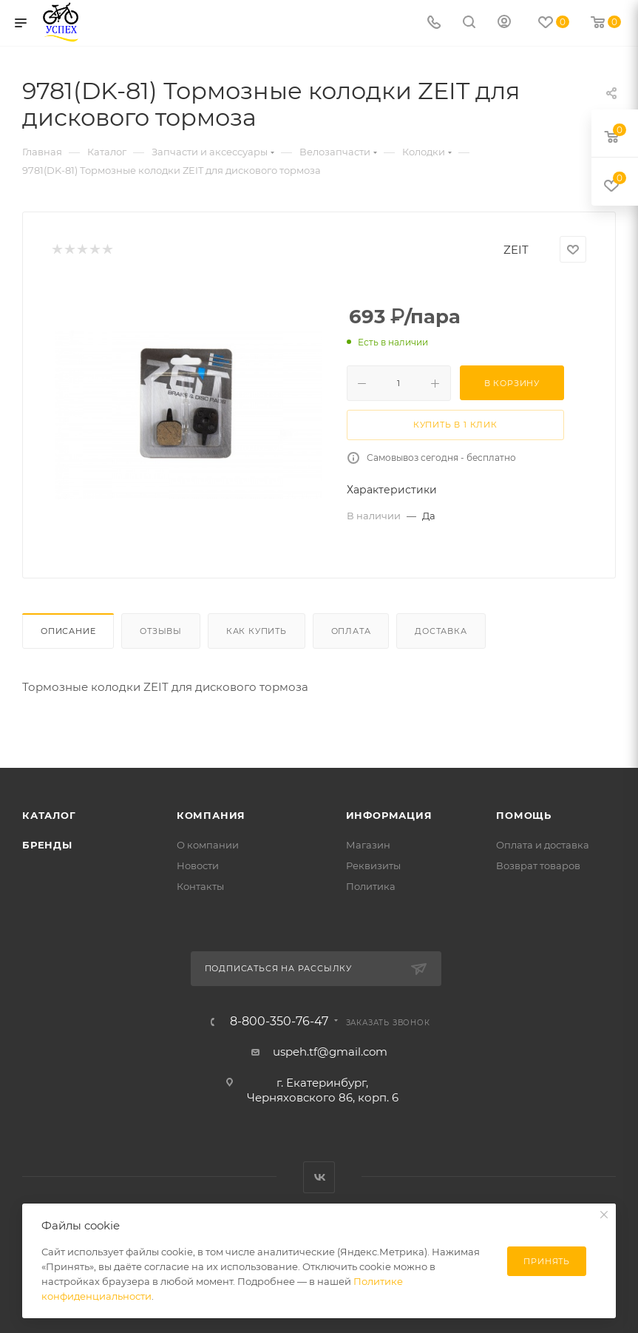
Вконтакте (319, 1177)
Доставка (440, 631)
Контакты (200, 886)
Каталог (49, 815)
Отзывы (161, 631)
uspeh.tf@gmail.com (330, 1052)
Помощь (524, 815)
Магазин (368, 845)
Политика (371, 886)
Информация (389, 815)
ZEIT (516, 250)
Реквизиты (373, 865)
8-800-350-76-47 (279, 1021)
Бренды (47, 845)
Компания (211, 815)
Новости (198, 865)
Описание (68, 631)
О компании (208, 845)
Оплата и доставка (542, 845)
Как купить (256, 631)
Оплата (351, 631)
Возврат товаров (538, 865)
